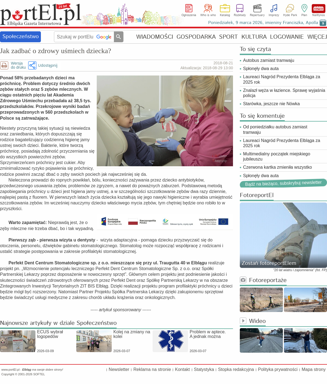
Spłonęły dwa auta (261, 68)
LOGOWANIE (287, 37)
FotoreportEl (257, 195)
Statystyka (204, 369)
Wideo (253, 321)
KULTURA (254, 37)
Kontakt (182, 369)
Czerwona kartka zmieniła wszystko (277, 167)
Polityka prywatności (278, 369)
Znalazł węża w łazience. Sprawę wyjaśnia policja (284, 93)
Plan (304, 15)
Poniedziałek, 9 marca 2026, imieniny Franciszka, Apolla (263, 23)
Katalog (225, 15)
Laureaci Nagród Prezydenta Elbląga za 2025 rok (281, 79)
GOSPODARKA (196, 37)
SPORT (228, 37)
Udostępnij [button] (47, 65)
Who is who (208, 15)
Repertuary (257, 15)
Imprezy (274, 15)
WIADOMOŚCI (154, 37)
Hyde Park (290, 15)
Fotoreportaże (263, 280)
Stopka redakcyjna (236, 369)
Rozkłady (240, 15)
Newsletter (119, 369)
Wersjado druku (18, 65)
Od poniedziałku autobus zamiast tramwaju (275, 129)
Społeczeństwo (20, 37)
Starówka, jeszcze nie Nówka (271, 103)
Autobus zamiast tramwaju (268, 60)
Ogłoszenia (188, 15)
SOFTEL (39, 374)
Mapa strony (314, 369)
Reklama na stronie (152, 369)
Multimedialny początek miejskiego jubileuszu (276, 156)
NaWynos (318, 8)
